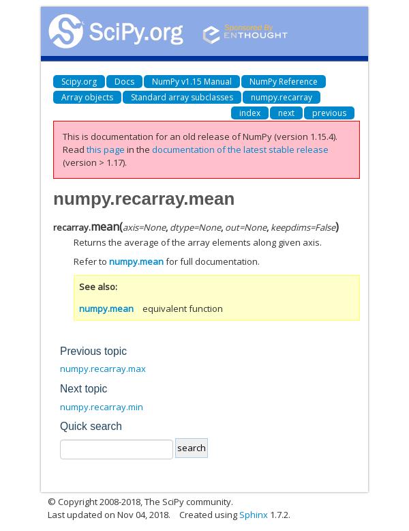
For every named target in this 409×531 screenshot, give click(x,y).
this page (106, 149)
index (249, 113)
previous (329, 113)
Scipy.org (79, 81)
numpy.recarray (281, 97)
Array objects (87, 97)
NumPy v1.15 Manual (192, 81)
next (286, 113)
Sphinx (253, 514)
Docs (124, 81)
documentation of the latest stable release (240, 149)
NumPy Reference (283, 81)
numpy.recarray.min (101, 407)
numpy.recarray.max (103, 368)
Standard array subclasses (182, 97)
